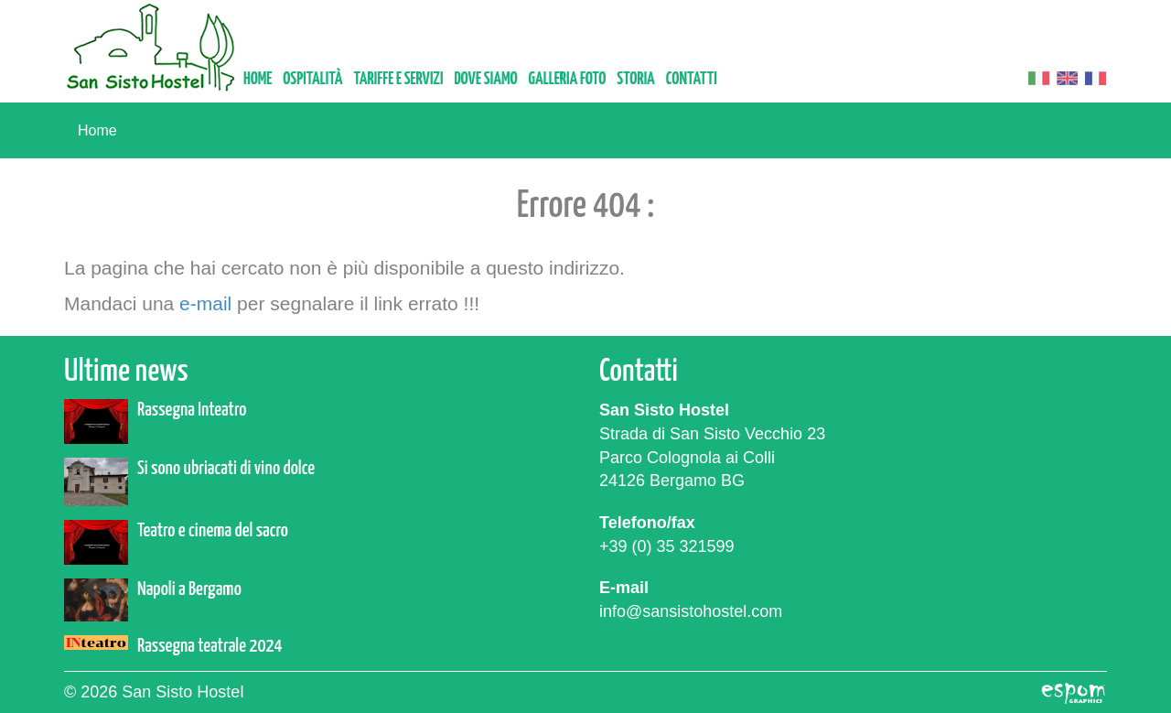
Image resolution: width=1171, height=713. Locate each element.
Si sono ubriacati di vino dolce (226, 468)
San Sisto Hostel (151, 47)
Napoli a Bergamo (189, 589)
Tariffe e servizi (398, 79)
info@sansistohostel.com (690, 611)
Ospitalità (312, 79)
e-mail (205, 303)
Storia (636, 79)
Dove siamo (485, 79)
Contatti (691, 79)
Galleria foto (568, 79)
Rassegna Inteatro (191, 410)
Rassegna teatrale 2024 (210, 646)
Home (257, 79)
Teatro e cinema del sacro (212, 531)
